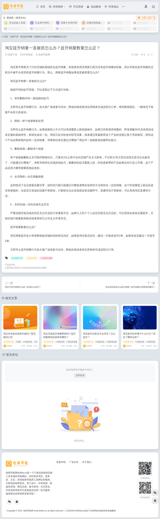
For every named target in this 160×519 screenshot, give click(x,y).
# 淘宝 (18, 342)
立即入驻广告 (147, 17)
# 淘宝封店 (100, 342)
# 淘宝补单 (31, 258)
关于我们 (86, 462)
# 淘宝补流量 (46, 258)
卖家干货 (14, 37)
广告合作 (74, 462)
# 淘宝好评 (139, 342)
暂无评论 (12, 354)
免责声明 (61, 462)
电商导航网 (42, 54)
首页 (6, 37)
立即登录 (80, 375)
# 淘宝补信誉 (112, 342)
